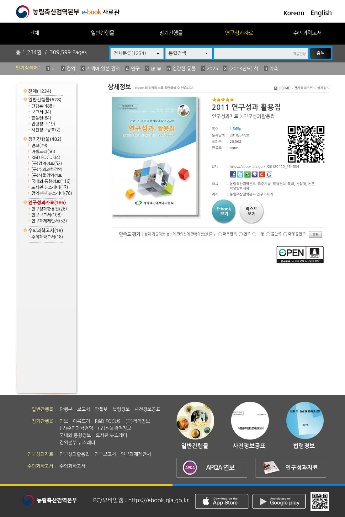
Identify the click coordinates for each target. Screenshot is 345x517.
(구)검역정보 (46, 164)
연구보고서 (46, 215)
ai (54, 68)
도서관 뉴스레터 (49, 187)
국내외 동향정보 (51, 181)
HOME (284, 88)
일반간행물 (102, 32)
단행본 (42, 106)
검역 (70, 68)
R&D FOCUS (45, 158)
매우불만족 (297, 234)
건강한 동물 (184, 68)
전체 (34, 32)
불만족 (276, 234)
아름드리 (43, 152)
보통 (260, 234)
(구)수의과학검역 (46, 170)
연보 (39, 146)
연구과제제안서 (49, 221)
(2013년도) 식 (243, 68)
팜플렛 (41, 118)
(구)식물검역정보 (46, 175)
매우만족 (230, 234)
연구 (135, 68)
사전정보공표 (46, 130)
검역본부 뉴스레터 (51, 193)
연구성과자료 (239, 32)
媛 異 (156, 69)
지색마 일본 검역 (103, 68)
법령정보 (43, 124)
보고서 (41, 112)
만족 (247, 234)
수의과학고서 (307, 32)
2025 (212, 68)
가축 (273, 68)
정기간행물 (171, 32)
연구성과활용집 (49, 209)
